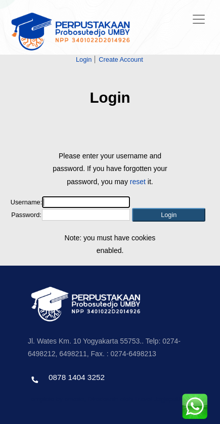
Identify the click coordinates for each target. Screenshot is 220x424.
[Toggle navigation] (198, 19)
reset (138, 182)
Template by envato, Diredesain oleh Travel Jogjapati (104, 399)
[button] (168, 215)
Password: (26, 215)
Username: (26, 202)
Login (84, 59)
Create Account (121, 59)
